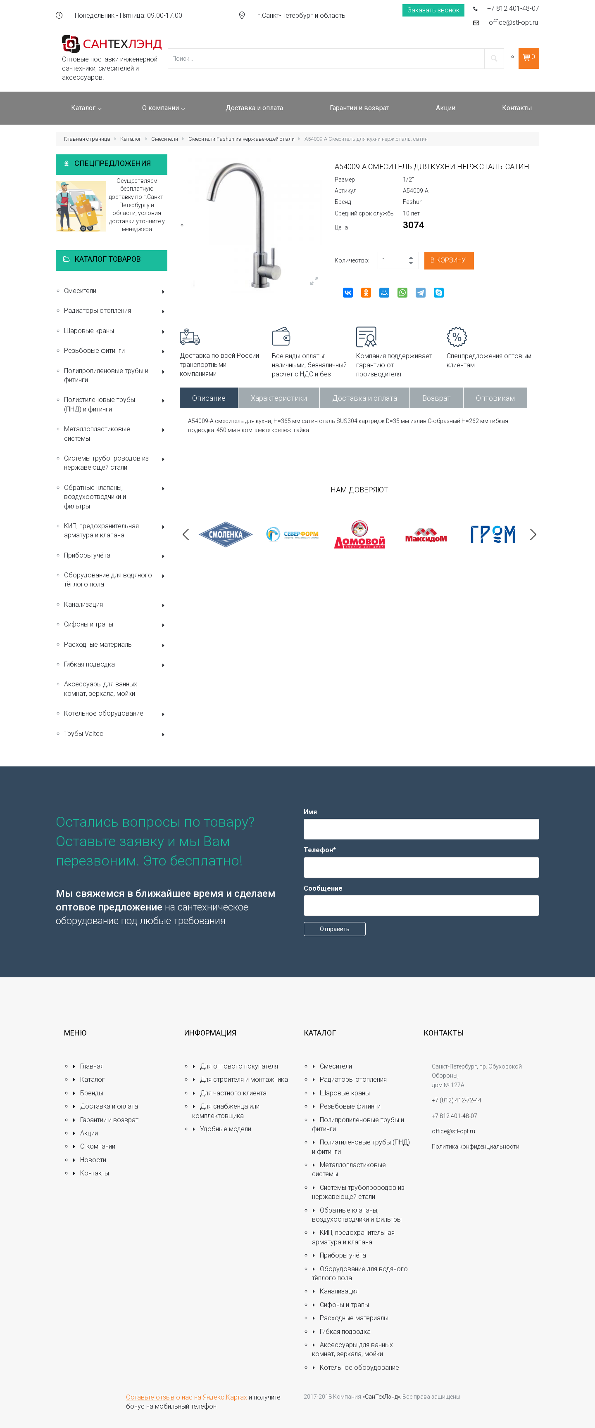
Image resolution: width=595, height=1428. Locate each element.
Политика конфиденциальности (475, 1146)
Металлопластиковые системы (115, 433)
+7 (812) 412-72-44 (456, 1100)
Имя (310, 812)
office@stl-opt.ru (513, 22)
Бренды (87, 1093)
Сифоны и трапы (115, 625)
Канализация (115, 605)
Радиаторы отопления (115, 311)
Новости (89, 1160)
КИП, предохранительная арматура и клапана (115, 530)
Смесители (164, 139)
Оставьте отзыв (150, 1397)
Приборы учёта (115, 556)
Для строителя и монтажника (240, 1079)
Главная (88, 1066)
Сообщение (323, 888)
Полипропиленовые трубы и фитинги (115, 375)
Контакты (90, 1173)
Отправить (335, 929)
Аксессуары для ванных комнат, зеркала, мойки (100, 688)
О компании (93, 1146)
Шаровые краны (115, 331)
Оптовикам (495, 398)
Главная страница (87, 139)
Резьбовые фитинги (115, 351)
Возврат (436, 398)
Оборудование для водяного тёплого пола (115, 579)
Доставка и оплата (364, 398)
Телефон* (320, 850)
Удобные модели (221, 1129)
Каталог (130, 139)
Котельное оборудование (115, 714)
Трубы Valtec (115, 734)
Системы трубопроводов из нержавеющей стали (115, 462)
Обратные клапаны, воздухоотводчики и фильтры (115, 497)
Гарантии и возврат (105, 1120)
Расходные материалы (115, 645)
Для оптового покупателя (235, 1066)
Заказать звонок (433, 10)
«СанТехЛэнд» (381, 1396)
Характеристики (279, 398)
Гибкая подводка (115, 665)
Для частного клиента (229, 1093)
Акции (85, 1133)
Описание (209, 398)
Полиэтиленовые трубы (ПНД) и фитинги (115, 404)
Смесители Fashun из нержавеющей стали (241, 139)
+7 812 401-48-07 (513, 8)
